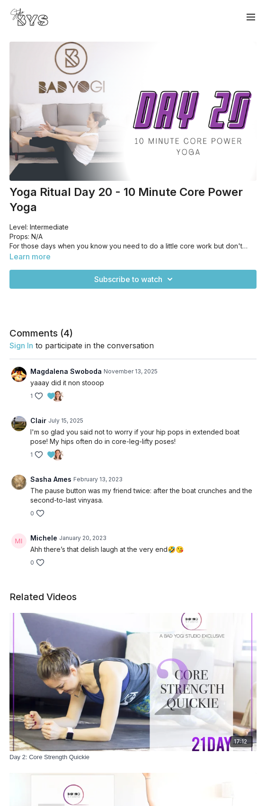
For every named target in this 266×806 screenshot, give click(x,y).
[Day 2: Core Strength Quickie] (133, 757)
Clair (38, 420)
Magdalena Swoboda (66, 371)
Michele (43, 538)
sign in (21, 345)
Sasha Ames (50, 479)
